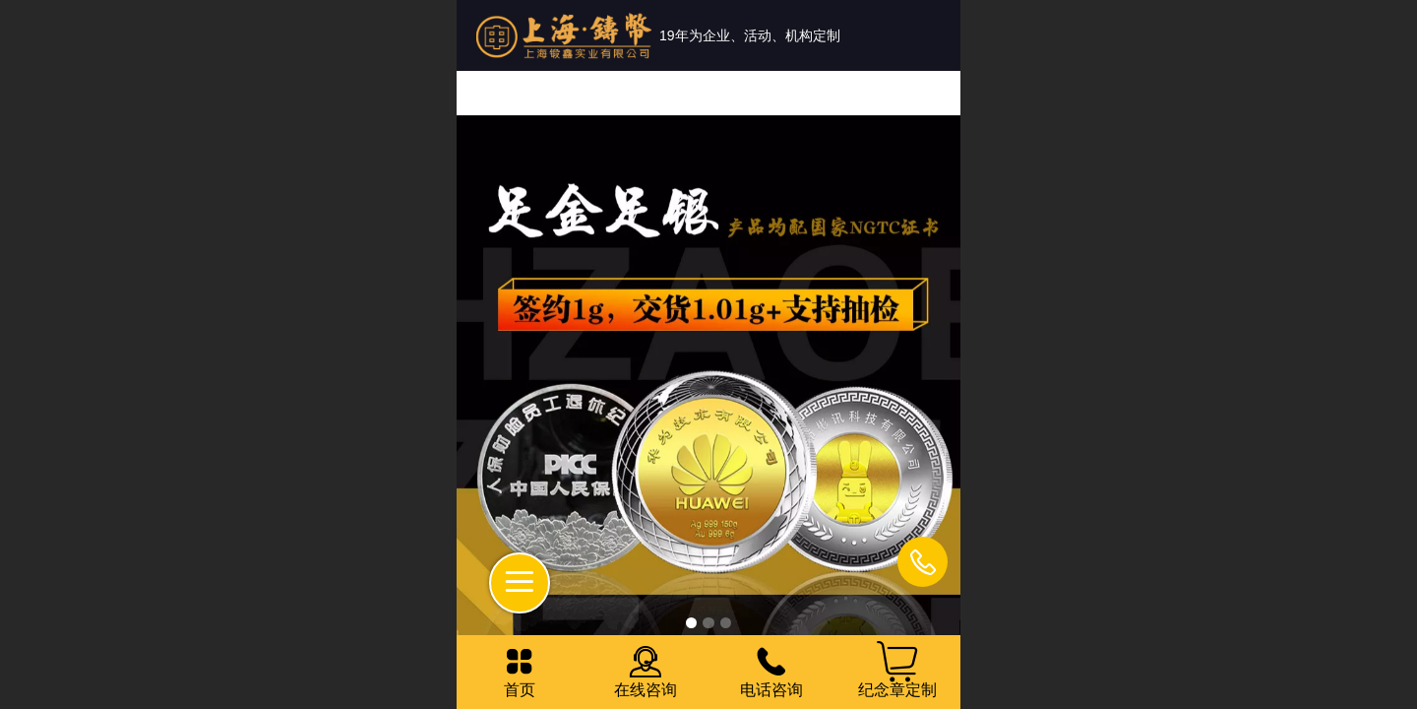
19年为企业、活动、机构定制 (749, 35)
